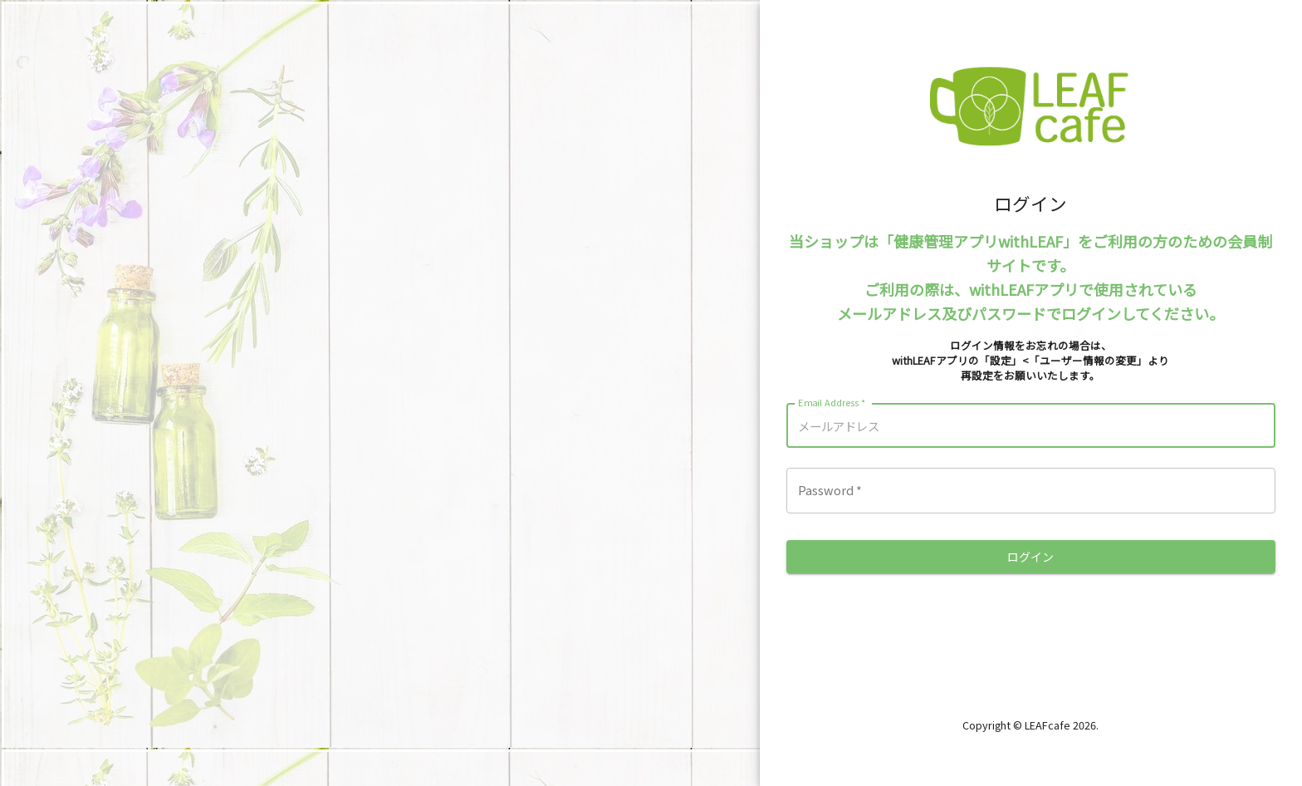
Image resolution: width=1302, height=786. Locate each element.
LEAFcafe (1047, 725)
